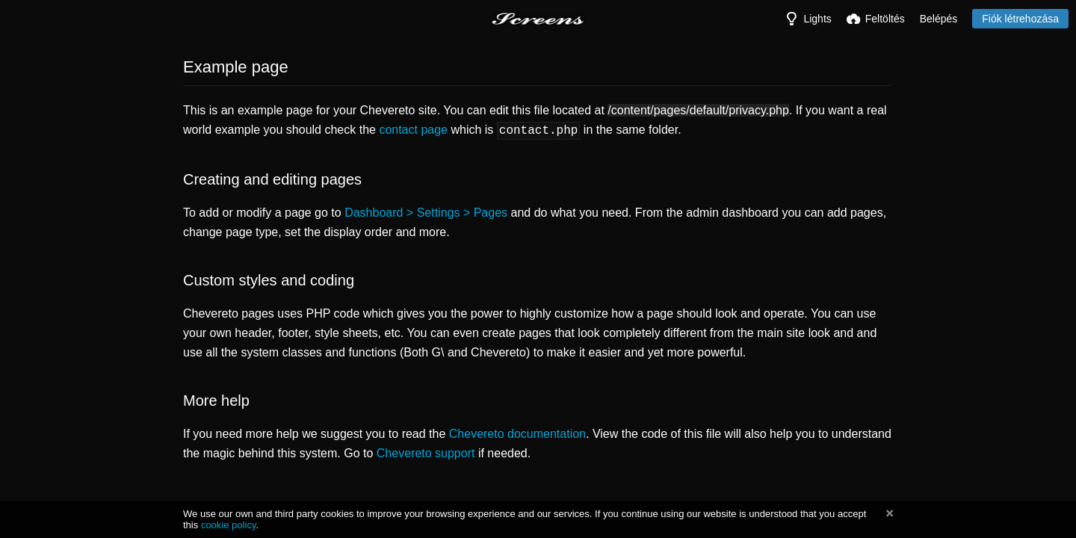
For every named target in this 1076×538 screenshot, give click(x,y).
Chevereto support (426, 451)
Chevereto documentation (517, 432)
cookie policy (228, 525)
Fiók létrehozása (1020, 19)
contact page (413, 129)
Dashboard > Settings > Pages (425, 211)
